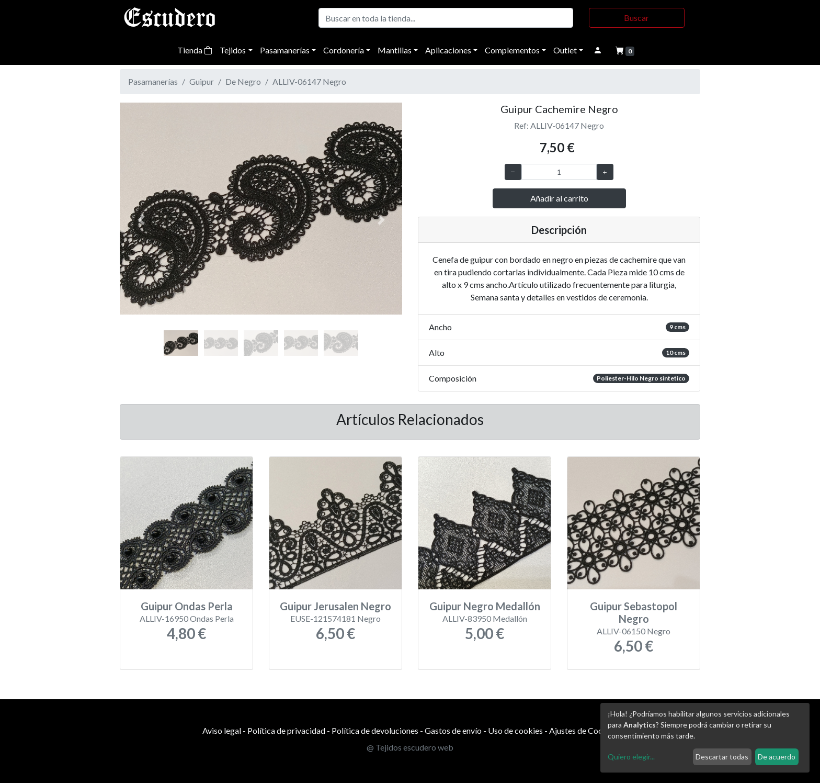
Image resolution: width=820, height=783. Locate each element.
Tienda (194, 50)
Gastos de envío (453, 730)
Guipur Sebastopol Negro (633, 612)
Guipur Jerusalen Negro (335, 606)
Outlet (565, 50)
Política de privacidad (286, 730)
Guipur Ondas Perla (187, 606)
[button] (141, 220)
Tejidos (233, 50)
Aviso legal (221, 730)
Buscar (636, 18)
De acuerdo (776, 756)
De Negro (243, 81)
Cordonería (343, 50)
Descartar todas (722, 756)
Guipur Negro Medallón (484, 606)
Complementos (512, 50)
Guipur (201, 81)
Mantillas (395, 50)
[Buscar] (445, 18)
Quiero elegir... (631, 756)
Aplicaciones (448, 50)
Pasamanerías (285, 50)
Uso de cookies (515, 730)
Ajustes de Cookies (583, 730)
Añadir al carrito (559, 198)
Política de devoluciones (375, 730)
